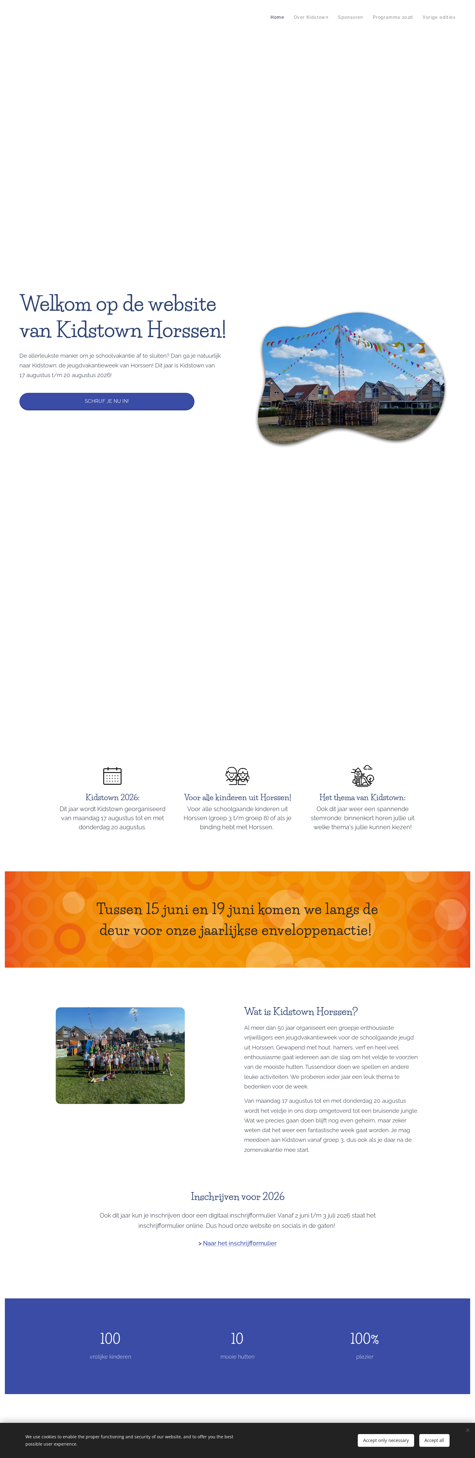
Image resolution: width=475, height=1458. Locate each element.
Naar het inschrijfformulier (240, 1243)
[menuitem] (270, 17)
